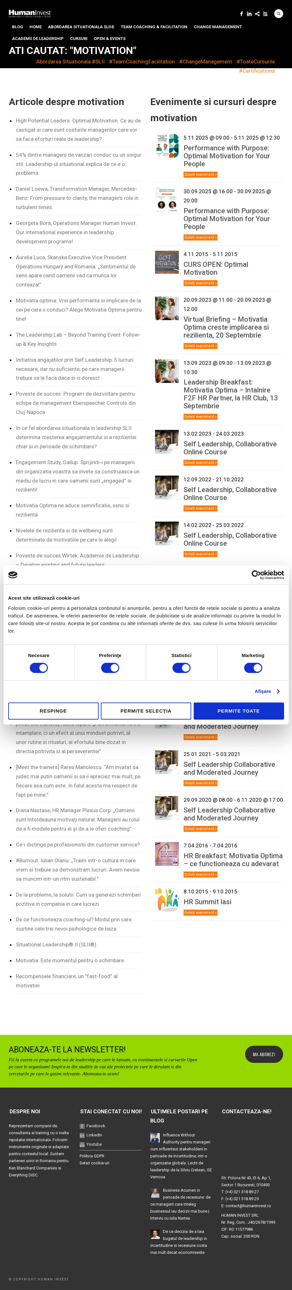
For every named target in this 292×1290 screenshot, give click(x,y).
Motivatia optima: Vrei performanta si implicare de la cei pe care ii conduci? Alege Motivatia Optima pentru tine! (79, 309)
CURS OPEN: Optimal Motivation (216, 268)
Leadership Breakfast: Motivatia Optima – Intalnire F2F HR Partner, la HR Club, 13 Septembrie (231, 394)
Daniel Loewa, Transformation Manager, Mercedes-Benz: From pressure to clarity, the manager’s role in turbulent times (77, 198)
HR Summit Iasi (207, 902)
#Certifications (257, 71)
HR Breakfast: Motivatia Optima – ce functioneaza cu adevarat (233, 860)
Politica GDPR (92, 1156)
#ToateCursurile (256, 61)
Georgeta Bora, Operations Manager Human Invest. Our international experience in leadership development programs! (76, 232)
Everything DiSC (23, 1175)
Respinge (53, 711)
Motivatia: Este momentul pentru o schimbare (70, 960)
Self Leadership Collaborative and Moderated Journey (229, 768)
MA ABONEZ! (264, 1054)
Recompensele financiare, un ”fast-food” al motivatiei (67, 981)
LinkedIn (94, 1135)
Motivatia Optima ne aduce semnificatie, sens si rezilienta (72, 510)
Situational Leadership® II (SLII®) (56, 944)
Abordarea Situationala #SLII (70, 61)
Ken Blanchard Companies (33, 1168)
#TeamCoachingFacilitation (142, 61)
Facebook (96, 1125)
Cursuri (79, 38)
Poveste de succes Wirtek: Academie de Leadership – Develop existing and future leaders (77, 560)
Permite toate (238, 711)
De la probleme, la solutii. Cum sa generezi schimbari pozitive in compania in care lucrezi (78, 899)
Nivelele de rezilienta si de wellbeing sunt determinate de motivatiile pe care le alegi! (66, 535)
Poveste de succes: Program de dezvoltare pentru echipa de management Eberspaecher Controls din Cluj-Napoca (76, 403)
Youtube (94, 1144)
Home (35, 26)
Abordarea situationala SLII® (81, 26)
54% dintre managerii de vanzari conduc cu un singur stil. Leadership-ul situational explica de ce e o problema (78, 164)
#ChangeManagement (205, 61)
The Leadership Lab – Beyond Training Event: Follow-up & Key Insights (78, 339)
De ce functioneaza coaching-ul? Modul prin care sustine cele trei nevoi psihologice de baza (74, 924)
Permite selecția (146, 711)
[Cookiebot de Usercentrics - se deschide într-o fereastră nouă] (256, 575)
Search (278, 13)
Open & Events (110, 38)
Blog (17, 26)
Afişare (263, 691)
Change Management (218, 26)
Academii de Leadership (38, 38)
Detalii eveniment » (201, 175)
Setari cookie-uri (94, 1163)
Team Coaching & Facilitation (154, 26)
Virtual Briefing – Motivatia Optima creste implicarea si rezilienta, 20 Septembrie (226, 327)
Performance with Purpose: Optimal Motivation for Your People (227, 156)
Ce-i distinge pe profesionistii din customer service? (78, 844)
